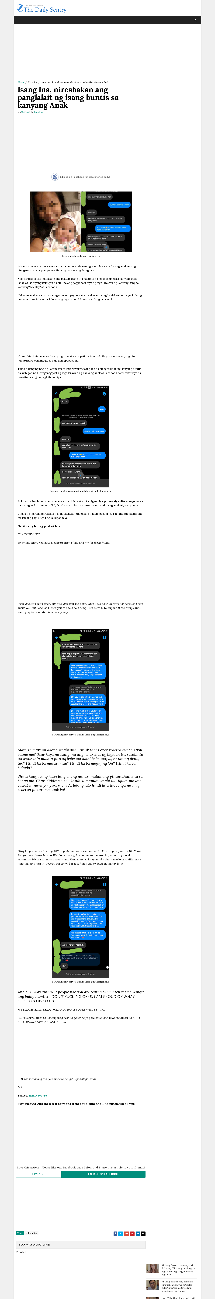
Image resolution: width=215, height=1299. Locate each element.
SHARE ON (102, 1182)
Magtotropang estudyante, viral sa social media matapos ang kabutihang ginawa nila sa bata (178, 119)
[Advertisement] (80, 53)
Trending (32, 82)
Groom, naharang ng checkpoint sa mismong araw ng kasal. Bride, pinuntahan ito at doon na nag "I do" (179, 170)
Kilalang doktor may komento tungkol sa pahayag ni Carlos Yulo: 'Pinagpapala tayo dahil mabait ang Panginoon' (177, 52)
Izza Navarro (38, 1100)
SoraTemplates (37, 1293)
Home (21, 82)
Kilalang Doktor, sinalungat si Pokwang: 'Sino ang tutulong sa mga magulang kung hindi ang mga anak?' (178, 35)
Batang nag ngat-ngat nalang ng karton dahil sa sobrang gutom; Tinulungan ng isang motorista (178, 106)
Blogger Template (74, 1293)
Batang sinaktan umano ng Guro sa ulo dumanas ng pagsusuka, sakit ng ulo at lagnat (178, 92)
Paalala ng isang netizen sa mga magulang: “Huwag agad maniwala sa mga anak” (179, 79)
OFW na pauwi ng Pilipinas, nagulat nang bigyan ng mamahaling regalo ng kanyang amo (178, 134)
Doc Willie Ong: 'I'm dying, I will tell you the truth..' (178, 65)
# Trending (31, 1241)
